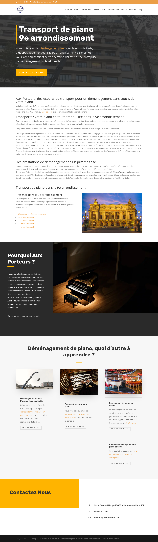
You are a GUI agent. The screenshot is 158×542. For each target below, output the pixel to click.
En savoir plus (31, 427)
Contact (132, 10)
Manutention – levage (117, 10)
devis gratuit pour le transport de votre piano (123, 454)
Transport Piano (71, 10)
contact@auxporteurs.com (107, 517)
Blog (140, 10)
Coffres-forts (86, 10)
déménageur (130, 423)
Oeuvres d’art (100, 10)
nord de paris (47, 112)
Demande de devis (31, 73)
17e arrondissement (26, 220)
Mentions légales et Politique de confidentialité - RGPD (84, 538)
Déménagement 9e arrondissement (32, 214)
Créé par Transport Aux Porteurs (45, 538)
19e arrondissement (26, 227)
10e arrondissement (26, 217)
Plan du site (114, 538)
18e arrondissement (26, 224)
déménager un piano (52, 48)
